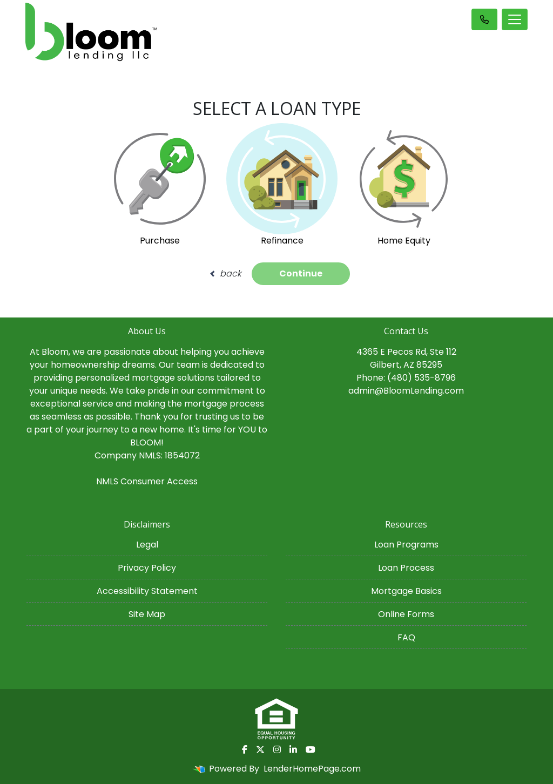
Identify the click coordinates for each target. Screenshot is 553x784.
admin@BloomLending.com (406, 390)
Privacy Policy (147, 568)
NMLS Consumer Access (147, 481)
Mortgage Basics (406, 591)
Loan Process (406, 568)
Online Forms (406, 614)
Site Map (147, 614)
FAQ (406, 637)
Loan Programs (406, 544)
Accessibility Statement (147, 591)
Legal (147, 544)
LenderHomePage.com (312, 768)
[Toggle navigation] (515, 19)
